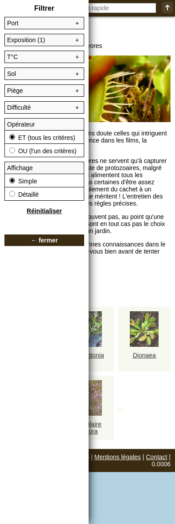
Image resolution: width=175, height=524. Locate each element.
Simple (23, 181)
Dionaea (144, 355)
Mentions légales (117, 456)
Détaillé (24, 194)
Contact (156, 456)
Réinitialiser (44, 210)
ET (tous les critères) (42, 137)
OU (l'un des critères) (43, 151)
